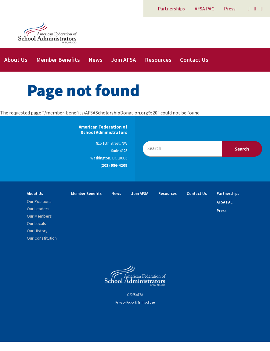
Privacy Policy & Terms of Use (135, 302)
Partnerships (171, 9)
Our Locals (36, 223)
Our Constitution (42, 238)
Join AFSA (123, 59)
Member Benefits (58, 59)
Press (230, 9)
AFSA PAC (204, 9)
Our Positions (39, 201)
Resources (158, 59)
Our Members (39, 216)
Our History (37, 230)
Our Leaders (38, 208)
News (95, 59)
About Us (15, 59)
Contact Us (194, 59)
